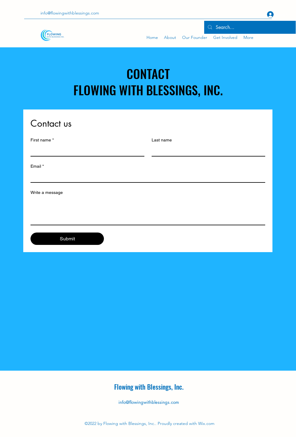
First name (42, 140)
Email (37, 166)
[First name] (86, 150)
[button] (291, 27)
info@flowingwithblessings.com (148, 402)
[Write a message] (148, 211)
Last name (162, 140)
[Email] (146, 176)
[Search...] (249, 27)
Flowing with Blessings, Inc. (149, 386)
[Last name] (207, 150)
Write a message (47, 192)
